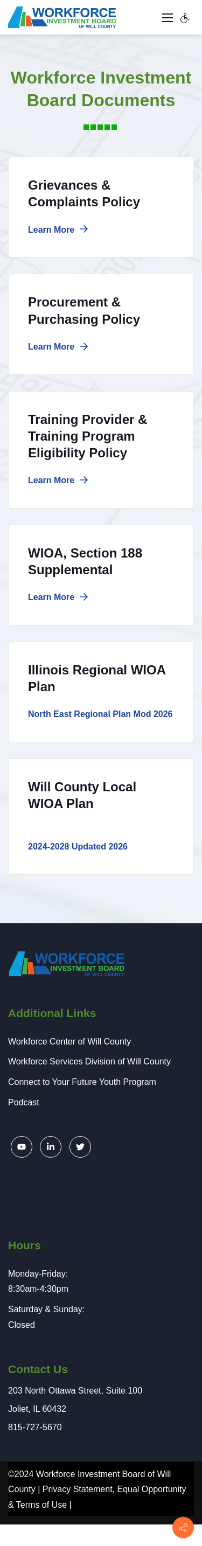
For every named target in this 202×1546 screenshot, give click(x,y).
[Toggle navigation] (167, 17)
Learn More (58, 229)
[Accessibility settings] (185, 17)
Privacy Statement (78, 1489)
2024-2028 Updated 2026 (78, 846)
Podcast (23, 1102)
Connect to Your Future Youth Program (82, 1082)
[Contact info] (183, 1527)
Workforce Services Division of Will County (89, 1061)
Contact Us (38, 1369)
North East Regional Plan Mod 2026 (100, 714)
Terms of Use (41, 1504)
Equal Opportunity (151, 1489)
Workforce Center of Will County (69, 1041)
